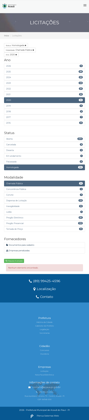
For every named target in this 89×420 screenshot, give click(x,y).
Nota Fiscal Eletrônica (44, 375)
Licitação (44, 371)
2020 (11, 54)
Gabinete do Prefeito (44, 326)
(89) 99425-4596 (44, 281)
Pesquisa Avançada (14, 261)
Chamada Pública (20, 50)
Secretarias (45, 333)
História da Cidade (44, 322)
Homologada (16, 45)
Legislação (44, 329)
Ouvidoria (44, 354)
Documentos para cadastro (20, 245)
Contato (44, 296)
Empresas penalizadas (18, 250)
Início (6, 35)
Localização (44, 289)
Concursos (44, 350)
